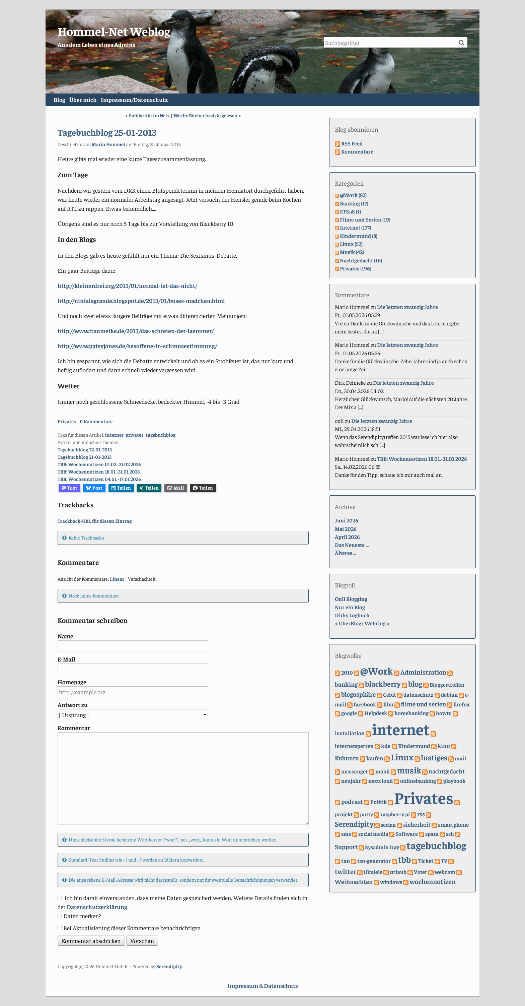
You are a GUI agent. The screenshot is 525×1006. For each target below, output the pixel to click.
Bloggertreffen (447, 684)
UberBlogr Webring (362, 623)
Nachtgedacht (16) (361, 260)
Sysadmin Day (382, 847)
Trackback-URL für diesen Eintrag (95, 521)
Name (65, 636)
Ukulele (373, 871)
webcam (445, 871)
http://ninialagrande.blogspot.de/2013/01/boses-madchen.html (141, 300)
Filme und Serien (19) (365, 219)
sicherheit (417, 824)
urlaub (398, 871)
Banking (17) (354, 203)
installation (350, 733)
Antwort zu (73, 705)
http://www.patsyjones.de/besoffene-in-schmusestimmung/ (137, 346)
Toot (69, 488)
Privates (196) (355, 268)
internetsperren (354, 746)
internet (114, 435)
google (349, 712)
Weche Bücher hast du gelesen (205, 116)
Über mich (95, 100)
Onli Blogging (351, 599)
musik (409, 769)
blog (415, 684)
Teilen (121, 488)
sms (346, 833)
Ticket (426, 861)
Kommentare (357, 151)
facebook (365, 704)
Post (94, 488)
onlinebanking (418, 780)
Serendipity (354, 824)
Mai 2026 (346, 528)
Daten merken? (82, 916)
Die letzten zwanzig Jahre (407, 307)
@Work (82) (353, 195)
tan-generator (374, 861)
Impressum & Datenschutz (262, 986)
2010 (347, 672)
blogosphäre (358, 694)
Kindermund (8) (358, 235)
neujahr (351, 780)
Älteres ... (345, 553)
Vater (420, 871)
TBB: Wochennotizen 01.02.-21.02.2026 (99, 464)
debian (449, 694)
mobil (382, 771)
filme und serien (423, 704)
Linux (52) (351, 244)
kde (386, 746)
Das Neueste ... (352, 545)
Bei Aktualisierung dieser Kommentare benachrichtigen (132, 928)
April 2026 (347, 536)
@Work (376, 670)
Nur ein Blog (350, 607)
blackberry (383, 684)
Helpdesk (375, 712)
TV (444, 861)
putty (366, 814)
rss (421, 814)
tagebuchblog (160, 435)
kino (444, 746)
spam (432, 833)
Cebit (389, 694)
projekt (344, 814)
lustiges (434, 757)
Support (346, 847)
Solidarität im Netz (149, 116)
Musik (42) (352, 252)
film (388, 704)
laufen (374, 758)
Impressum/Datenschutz (155, 100)
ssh (450, 833)
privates (135, 435)
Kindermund (414, 746)
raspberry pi (395, 814)
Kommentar (74, 728)
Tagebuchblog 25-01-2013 (107, 132)
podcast (352, 801)
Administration (423, 672)
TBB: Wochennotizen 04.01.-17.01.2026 (99, 479)
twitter (345, 871)
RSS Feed (352, 143)
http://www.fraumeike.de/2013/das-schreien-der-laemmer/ (136, 330)
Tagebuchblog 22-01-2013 (85, 450)
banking (346, 684)
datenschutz (418, 694)
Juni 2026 (346, 520)
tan (345, 861)
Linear (117, 579)
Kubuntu (347, 758)
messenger (354, 771)
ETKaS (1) (350, 211)
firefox (461, 704)
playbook (454, 780)
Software (406, 833)
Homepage (72, 682)
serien (388, 824)
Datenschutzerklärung (97, 906)
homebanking (411, 712)
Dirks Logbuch (352, 615)
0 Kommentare (96, 422)
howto (444, 712)
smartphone (453, 824)
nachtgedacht (447, 771)
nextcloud (380, 780)
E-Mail (66, 659)
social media (373, 833)
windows (391, 881)
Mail (175, 488)
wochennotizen (432, 881)
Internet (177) (355, 227)
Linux (402, 756)
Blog (64, 100)
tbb (404, 859)
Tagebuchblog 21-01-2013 (84, 457)
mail (460, 758)
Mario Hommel (108, 144)
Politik (378, 801)
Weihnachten (354, 881)
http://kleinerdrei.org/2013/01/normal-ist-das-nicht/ (127, 285)
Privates (67, 422)
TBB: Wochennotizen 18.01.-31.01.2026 (99, 472)
